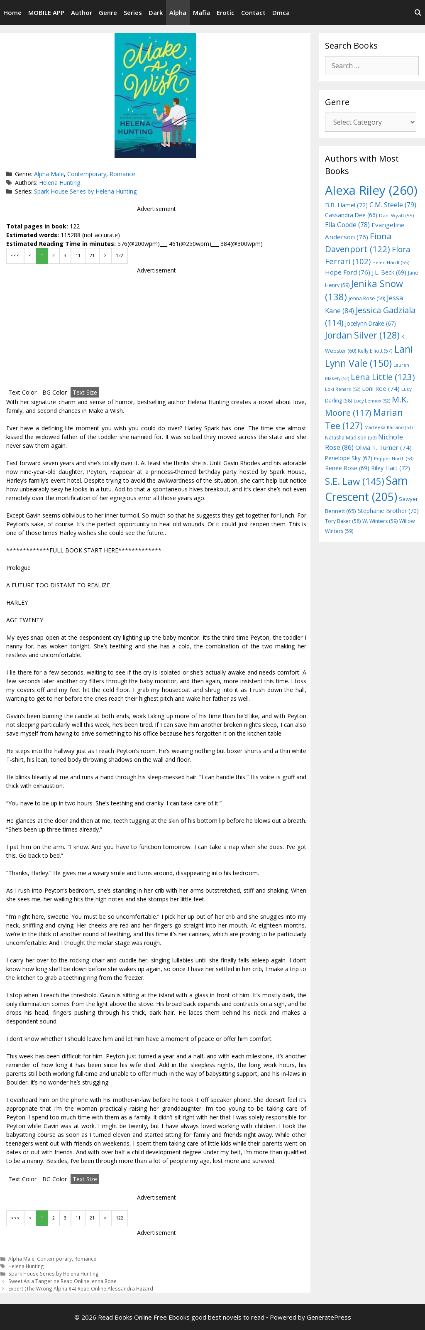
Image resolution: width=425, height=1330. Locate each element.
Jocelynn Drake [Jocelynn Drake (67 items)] (370, 323)
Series (133, 12)
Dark (156, 12)
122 (119, 255)
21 (92, 255)
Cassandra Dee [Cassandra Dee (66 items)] (351, 215)
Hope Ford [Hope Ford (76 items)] (347, 272)
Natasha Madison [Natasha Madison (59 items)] (350, 437)
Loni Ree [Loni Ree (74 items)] (381, 388)
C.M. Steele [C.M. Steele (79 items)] (392, 204)
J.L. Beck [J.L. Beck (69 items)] (389, 272)
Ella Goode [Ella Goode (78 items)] (347, 224)
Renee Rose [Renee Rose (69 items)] (347, 468)
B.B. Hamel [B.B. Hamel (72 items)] (346, 205)
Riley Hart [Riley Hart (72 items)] (390, 468)
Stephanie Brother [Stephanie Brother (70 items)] (388, 511)
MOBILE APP (46, 12)
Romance (122, 174)
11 (78, 255)
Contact (253, 12)
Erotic (225, 12)
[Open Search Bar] (417, 12)
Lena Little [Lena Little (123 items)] (383, 377)
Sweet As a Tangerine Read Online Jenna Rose (62, 1281)
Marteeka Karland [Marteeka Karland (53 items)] (388, 427)
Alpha (177, 12)
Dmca (281, 12)
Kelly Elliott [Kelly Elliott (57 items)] (375, 350)
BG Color (54, 392)
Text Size (85, 392)
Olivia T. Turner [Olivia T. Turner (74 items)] (383, 447)
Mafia (201, 12)
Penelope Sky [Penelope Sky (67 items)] (348, 458)
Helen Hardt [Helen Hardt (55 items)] (390, 262)
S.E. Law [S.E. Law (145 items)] (354, 481)
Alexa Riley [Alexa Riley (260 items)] (371, 190)
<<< (15, 255)
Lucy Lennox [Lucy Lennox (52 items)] (372, 401)
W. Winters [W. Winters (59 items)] (380, 521)
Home (12, 12)
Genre (108, 12)
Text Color (22, 392)
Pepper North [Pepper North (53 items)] (393, 458)
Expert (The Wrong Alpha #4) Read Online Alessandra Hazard (80, 1288)
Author (81, 12)
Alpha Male (49, 174)
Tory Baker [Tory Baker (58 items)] (343, 521)
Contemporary (86, 174)
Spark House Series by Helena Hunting (85, 191)
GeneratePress (329, 1317)
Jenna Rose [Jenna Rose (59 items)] (367, 298)
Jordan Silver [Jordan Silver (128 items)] (362, 335)
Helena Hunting (59, 182)
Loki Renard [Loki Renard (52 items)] (342, 389)
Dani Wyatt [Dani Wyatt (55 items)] (396, 215)
